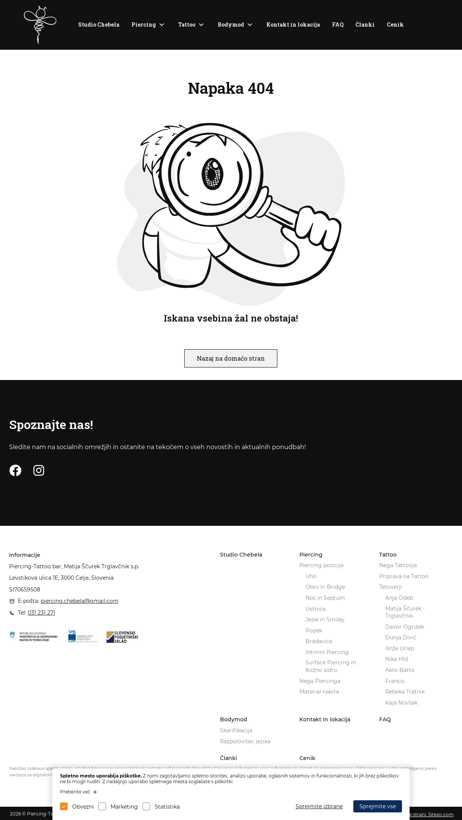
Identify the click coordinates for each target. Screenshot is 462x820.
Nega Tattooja (398, 565)
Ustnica (315, 609)
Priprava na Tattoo (404, 576)
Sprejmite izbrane (319, 806)
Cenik (395, 24)
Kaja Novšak (401, 702)
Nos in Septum (325, 597)
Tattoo (186, 24)
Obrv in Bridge (325, 586)
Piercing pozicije (321, 565)
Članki (365, 24)
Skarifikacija (236, 730)
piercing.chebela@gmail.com (80, 601)
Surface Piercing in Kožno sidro (330, 666)
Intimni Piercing (327, 652)
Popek (313, 630)
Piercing (143, 24)
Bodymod (231, 24)
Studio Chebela (98, 24)
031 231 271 (41, 612)
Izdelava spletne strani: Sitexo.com (414, 814)
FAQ (337, 24)
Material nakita (319, 691)
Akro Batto (400, 670)
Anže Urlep (399, 648)
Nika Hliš (396, 659)
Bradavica (318, 641)
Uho (310, 576)
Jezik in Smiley (325, 619)
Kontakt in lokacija (293, 24)
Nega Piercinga (319, 681)
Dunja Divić (400, 637)
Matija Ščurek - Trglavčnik (405, 612)
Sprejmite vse (377, 806)
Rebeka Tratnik (405, 691)
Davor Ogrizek (404, 626)
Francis (395, 681)
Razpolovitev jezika (245, 741)
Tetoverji (390, 586)
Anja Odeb (399, 597)
